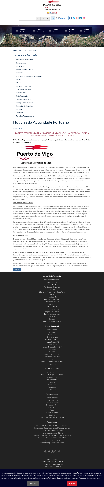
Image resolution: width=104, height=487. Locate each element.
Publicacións (21, 93)
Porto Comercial (41, 31)
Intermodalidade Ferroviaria (52, 347)
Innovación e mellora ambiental (52, 433)
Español (48, 12)
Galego (50, 12)
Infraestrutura (52, 380)
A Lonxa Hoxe (52, 377)
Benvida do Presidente (24, 59)
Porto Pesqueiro (57, 31)
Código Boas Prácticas (24, 103)
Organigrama (21, 63)
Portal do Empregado (52, 464)
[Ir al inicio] (47, 19)
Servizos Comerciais (52, 342)
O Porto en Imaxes (52, 402)
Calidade (19, 73)
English (53, 12)
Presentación (52, 330)
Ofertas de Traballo (23, 89)
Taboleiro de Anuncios (24, 106)
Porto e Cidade (72, 31)
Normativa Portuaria (52, 357)
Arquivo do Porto (52, 400)
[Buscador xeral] (29, 19)
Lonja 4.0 (52, 382)
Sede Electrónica (22, 96)
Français (56, 12)
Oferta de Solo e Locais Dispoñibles (29, 76)
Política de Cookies (52, 467)
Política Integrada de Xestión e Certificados (52, 425)
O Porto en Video (52, 405)
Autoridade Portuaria (24, 31)
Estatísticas (52, 334)
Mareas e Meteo (52, 412)
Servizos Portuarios (52, 339)
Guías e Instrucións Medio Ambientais (52, 438)
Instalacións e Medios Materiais (52, 430)
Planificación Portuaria (24, 69)
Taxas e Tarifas (52, 344)
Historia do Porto (52, 398)
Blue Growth (20, 83)
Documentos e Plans (52, 440)
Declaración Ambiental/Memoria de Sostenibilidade (52, 435)
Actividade (52, 387)
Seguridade (52, 349)
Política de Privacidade (52, 462)
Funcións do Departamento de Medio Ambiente (52, 428)
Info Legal (52, 459)
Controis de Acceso (23, 99)
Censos (52, 352)
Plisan (18, 79)
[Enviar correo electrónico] (42, 19)
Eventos (52, 415)
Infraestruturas (21, 66)
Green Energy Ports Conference (52, 443)
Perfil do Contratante (24, 86)
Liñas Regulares (52, 337)
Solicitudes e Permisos (52, 354)
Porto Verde (86, 31)
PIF (52, 359)
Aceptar (72, 483)
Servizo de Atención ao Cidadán (52, 417)
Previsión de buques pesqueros (52, 375)
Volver (17, 269)
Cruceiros (52, 407)
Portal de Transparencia (25, 116)
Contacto (19, 113)
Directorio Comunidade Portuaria (52, 362)
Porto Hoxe (52, 332)
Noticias (33, 50)
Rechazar (32, 483)
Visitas (52, 410)
